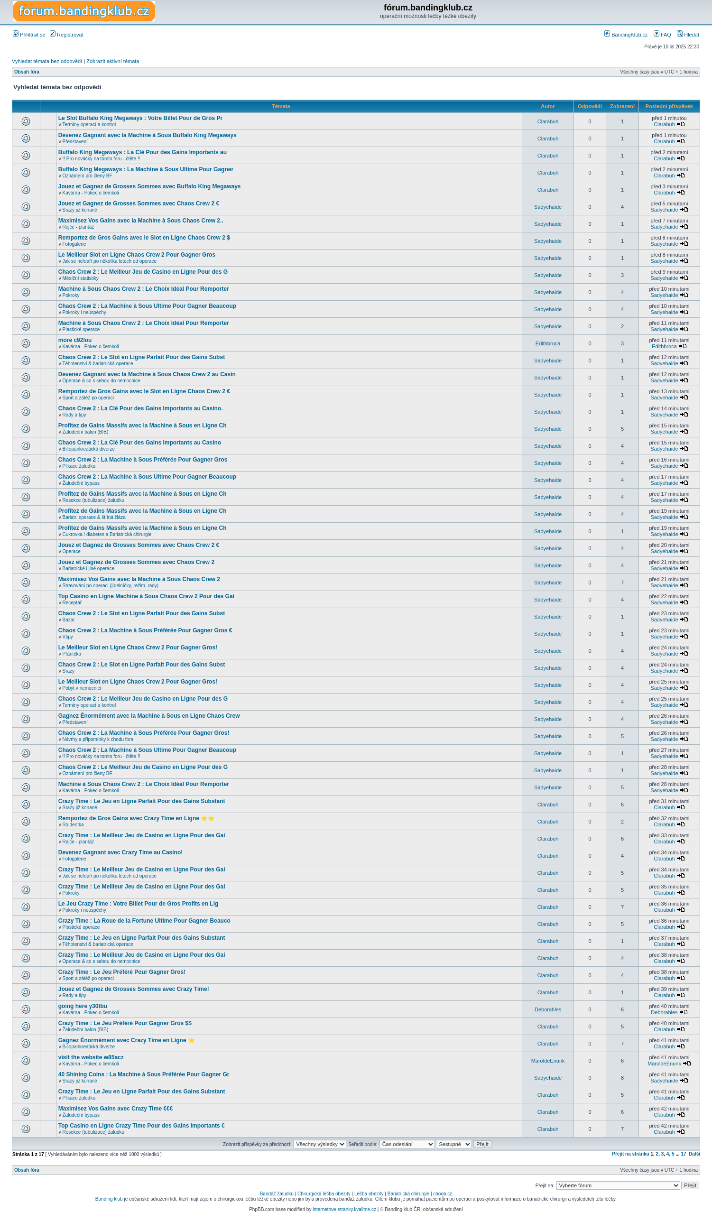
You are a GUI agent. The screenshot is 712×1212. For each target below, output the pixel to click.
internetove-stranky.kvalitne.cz (344, 1209)
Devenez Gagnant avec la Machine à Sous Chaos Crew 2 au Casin (147, 374)
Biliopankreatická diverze (89, 449)
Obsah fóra (26, 71)
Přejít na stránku (630, 1153)
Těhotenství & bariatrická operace (97, 363)
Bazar (69, 619)
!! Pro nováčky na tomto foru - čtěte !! (101, 158)
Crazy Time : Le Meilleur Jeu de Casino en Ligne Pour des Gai (141, 835)
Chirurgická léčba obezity (324, 1193)
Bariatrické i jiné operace (89, 568)
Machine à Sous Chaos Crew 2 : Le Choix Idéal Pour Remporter (143, 289)
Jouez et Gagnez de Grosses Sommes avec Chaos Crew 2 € (138, 203)
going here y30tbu (82, 1006)
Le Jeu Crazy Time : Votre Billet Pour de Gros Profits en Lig (138, 903)
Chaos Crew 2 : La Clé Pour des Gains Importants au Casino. (140, 408)
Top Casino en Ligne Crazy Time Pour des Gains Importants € (141, 1125)
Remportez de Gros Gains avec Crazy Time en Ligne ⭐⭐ (136, 818)
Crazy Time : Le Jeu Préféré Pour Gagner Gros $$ (125, 1023)
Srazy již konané (80, 210)
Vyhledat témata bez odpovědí (47, 61)
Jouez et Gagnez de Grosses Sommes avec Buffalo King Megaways (149, 186)
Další (694, 1153)
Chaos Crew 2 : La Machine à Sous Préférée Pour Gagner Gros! (144, 733)
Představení (75, 141)
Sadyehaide (548, 207)
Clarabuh (548, 121)
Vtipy (68, 636)
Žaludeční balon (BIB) (86, 432)
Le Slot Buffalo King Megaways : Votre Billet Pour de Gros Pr (140, 118)
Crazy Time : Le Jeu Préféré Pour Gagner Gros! (122, 972)
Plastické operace (81, 329)
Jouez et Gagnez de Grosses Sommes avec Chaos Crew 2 (136, 562)
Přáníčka (72, 654)
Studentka (73, 824)
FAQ (662, 34)
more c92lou (75, 340)
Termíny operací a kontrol (89, 124)
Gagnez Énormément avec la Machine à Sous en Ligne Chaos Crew (149, 715)
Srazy (69, 671)
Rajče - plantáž (78, 227)
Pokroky (71, 295)
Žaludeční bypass (81, 483)
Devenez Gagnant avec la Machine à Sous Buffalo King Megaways (147, 135)
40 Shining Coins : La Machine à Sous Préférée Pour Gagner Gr (144, 1074)
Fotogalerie (74, 244)
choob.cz (442, 1193)
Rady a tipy (74, 414)
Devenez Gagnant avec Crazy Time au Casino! (120, 852)
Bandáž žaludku (277, 1193)
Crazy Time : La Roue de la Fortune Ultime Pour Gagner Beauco (144, 920)
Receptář (72, 602)
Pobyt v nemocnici (82, 688)
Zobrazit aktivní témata (112, 61)
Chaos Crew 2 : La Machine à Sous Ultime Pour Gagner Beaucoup (147, 306)
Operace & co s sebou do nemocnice (101, 380)
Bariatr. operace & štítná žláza (94, 517)
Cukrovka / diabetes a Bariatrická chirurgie (107, 534)
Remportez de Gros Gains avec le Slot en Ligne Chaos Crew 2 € (144, 391)
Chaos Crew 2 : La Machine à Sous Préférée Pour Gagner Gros (143, 459)
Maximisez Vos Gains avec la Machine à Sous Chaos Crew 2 (139, 579)
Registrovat (66, 34)
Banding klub (109, 1199)
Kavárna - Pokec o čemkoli (91, 192)
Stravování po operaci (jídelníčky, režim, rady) (111, 585)
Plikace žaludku (79, 466)
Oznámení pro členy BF (87, 175)
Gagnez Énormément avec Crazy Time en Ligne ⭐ (126, 1040)
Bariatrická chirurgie (408, 1193)
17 (683, 1153)
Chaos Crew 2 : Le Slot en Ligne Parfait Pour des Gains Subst (141, 357)
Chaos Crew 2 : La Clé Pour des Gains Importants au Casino (139, 442)
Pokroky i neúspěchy (84, 312)
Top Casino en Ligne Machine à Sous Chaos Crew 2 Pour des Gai (146, 596)
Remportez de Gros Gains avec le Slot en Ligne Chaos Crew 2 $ (144, 237)
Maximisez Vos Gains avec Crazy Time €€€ (115, 1108)
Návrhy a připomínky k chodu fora (98, 739)
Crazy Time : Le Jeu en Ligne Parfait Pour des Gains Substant (141, 801)
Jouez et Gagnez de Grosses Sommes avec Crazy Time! (133, 989)
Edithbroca (548, 343)
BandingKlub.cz (626, 34)
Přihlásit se (29, 34)
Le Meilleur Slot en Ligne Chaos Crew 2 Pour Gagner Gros (136, 254)
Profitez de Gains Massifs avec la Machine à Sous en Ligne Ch (142, 425)
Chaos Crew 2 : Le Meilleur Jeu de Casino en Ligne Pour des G (143, 271)
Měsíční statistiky (81, 278)
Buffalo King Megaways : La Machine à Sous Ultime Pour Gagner (145, 169)
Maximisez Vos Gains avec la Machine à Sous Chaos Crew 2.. (140, 220)
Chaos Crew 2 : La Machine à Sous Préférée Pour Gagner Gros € (145, 630)
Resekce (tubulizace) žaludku (94, 500)
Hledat (688, 34)
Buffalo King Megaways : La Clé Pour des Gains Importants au (142, 152)
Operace (72, 551)
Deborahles (548, 1009)
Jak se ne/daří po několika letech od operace (110, 261)
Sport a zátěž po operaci (88, 397)
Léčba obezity (369, 1193)
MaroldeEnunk (548, 1061)
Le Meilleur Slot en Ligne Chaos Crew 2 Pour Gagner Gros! (137, 647)
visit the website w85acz (91, 1057)
